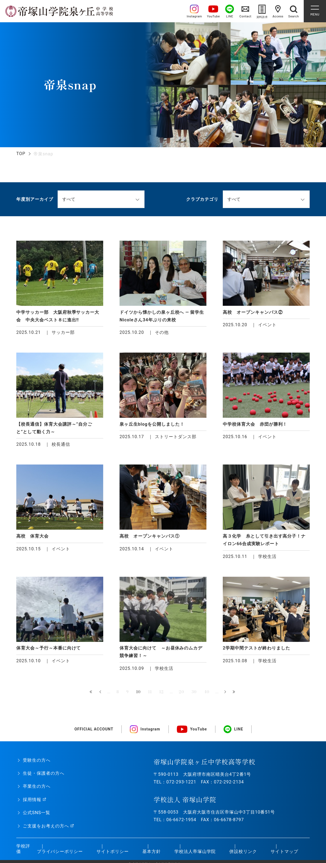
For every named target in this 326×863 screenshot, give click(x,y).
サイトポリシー (112, 851)
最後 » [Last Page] (234, 692)
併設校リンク (243, 851)
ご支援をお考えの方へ (46, 826)
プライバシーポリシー (60, 851)
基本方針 (151, 851)
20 (181, 692)
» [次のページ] (225, 692)
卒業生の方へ (37, 786)
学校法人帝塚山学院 (195, 851)
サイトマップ (284, 851)
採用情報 (32, 799)
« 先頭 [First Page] (91, 692)
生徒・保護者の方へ (43, 773)
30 (194, 692)
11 (150, 692)
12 (161, 692)
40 (206, 692)
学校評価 (23, 848)
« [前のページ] (101, 692)
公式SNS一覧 (36, 812)
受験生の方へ (37, 760)
